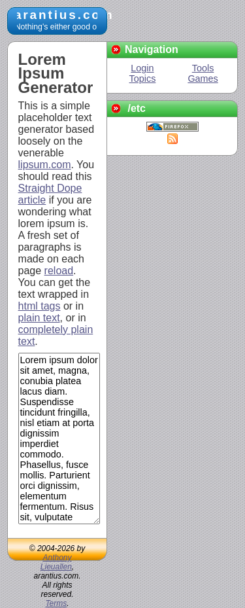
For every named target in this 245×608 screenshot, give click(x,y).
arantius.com (64, 15)
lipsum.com (44, 164)
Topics (142, 78)
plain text (39, 317)
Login (142, 68)
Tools (203, 68)
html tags (39, 306)
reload (58, 270)
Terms (56, 603)
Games (203, 78)
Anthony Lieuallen (56, 562)
